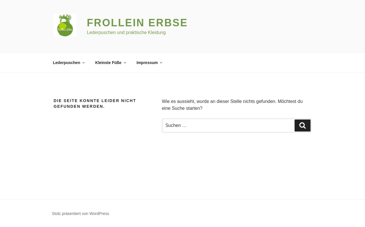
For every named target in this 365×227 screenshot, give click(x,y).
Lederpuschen (69, 62)
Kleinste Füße (111, 62)
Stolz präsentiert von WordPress (80, 213)
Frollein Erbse (137, 23)
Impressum (150, 62)
